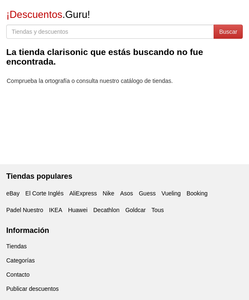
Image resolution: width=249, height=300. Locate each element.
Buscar (228, 31)
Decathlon (106, 210)
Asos (126, 193)
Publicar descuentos (32, 288)
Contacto (18, 274)
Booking (197, 193)
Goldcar (135, 210)
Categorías (20, 260)
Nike (109, 193)
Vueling (171, 193)
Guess (147, 193)
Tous (158, 210)
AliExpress (83, 193)
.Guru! (48, 14)
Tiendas (16, 246)
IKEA (55, 210)
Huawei (77, 210)
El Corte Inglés (44, 193)
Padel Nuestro (24, 210)
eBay (13, 193)
